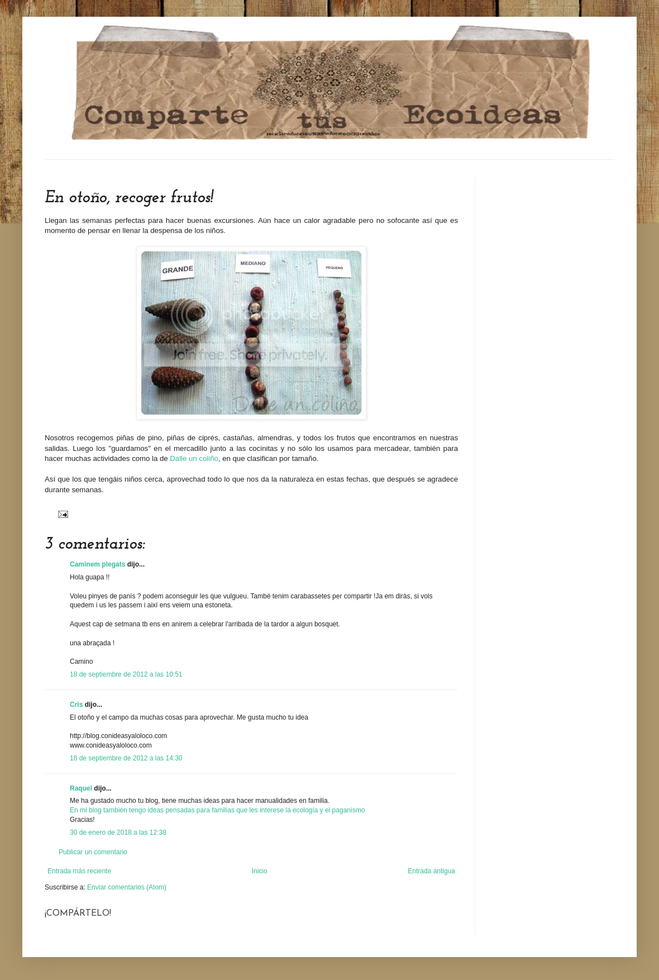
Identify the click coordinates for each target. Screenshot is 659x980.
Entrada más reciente (79, 871)
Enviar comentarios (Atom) (126, 887)
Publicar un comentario (93, 852)
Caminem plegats (97, 564)
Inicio (260, 871)
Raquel (81, 788)
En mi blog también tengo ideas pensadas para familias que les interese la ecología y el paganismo (217, 810)
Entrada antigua (431, 871)
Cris (76, 704)
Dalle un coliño (193, 458)
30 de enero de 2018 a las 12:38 (118, 832)
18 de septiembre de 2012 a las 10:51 (126, 674)
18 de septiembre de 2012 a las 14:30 (126, 758)
